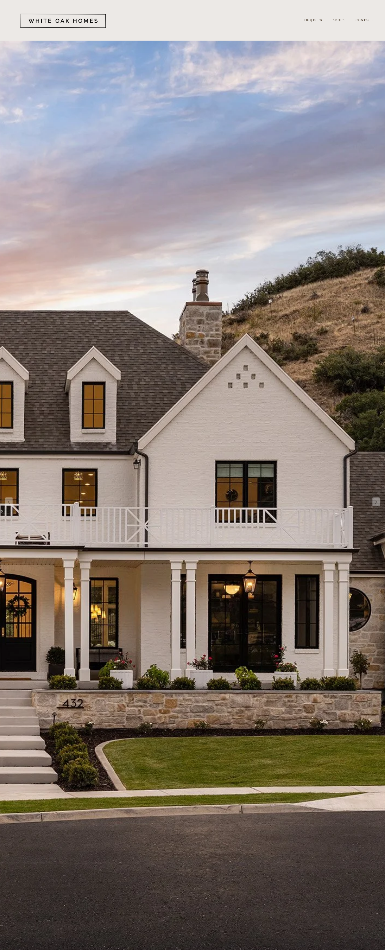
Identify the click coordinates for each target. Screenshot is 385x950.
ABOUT (339, 20)
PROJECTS (313, 20)
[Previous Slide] (9, 501)
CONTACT (364, 20)
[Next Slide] (376, 501)
